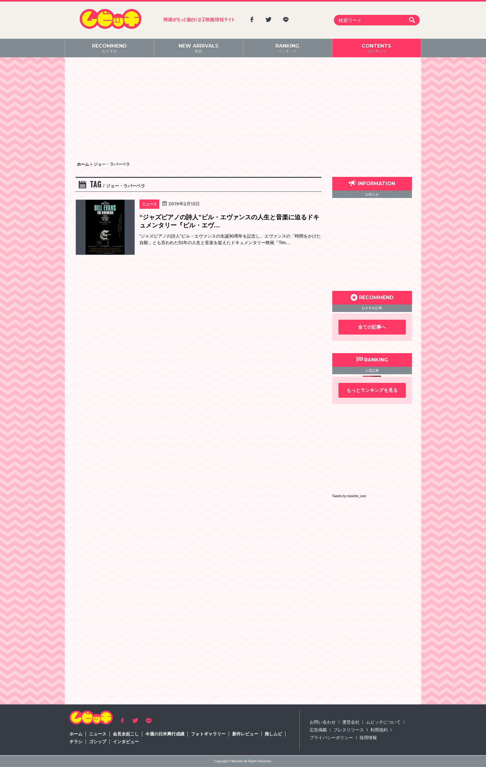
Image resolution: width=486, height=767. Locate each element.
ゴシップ (97, 741)
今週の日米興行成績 (164, 733)
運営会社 (351, 722)
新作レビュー (245, 733)
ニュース (97, 733)
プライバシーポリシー (331, 737)
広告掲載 (318, 729)
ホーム (75, 733)
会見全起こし (126, 733)
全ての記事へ (372, 327)
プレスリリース (349, 729)
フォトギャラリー (208, 733)
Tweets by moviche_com (349, 496)
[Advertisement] (243, 110)
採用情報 (368, 737)
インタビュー (126, 741)
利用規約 (379, 729)
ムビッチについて (383, 722)
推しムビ (273, 733)
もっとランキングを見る (372, 390)
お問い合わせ (323, 722)
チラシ (75, 741)
